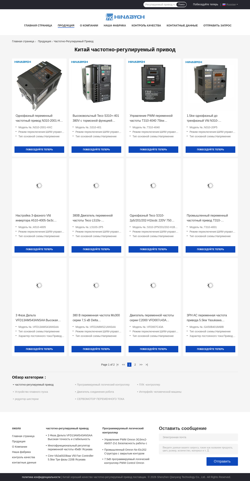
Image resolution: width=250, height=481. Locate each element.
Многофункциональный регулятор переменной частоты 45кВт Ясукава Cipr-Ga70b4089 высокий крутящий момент (70, 448)
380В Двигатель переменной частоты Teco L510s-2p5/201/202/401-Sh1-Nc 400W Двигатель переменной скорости (95, 218)
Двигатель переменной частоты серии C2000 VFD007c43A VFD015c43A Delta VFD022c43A (152, 318)
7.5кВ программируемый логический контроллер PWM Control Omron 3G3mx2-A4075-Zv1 (126, 462)
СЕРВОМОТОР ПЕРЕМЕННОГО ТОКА (100, 398)
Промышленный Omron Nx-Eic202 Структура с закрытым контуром (125, 451)
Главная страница (38, 25)
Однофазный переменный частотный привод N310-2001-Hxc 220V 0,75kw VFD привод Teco (39, 118)
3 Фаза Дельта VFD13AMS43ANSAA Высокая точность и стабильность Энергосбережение (37, 318)
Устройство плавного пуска (31, 391)
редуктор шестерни (27, 398)
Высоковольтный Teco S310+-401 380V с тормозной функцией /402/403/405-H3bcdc (96, 118)
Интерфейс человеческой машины (160, 391)
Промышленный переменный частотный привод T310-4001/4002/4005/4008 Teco (207, 218)
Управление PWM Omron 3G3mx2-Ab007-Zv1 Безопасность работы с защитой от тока (125, 442)
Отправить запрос (217, 25)
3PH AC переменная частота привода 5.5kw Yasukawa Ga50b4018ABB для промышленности (207, 318)
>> (140, 364)
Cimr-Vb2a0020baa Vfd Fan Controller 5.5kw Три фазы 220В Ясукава (70, 457)
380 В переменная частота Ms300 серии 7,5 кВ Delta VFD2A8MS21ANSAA (96, 318)
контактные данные (182, 25)
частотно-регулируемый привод (34, 384)
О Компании (89, 25)
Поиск (181, 4)
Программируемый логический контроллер (103, 384)
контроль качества (146, 25)
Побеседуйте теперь (205, 4)
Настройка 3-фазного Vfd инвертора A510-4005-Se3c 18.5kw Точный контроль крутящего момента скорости (36, 218)
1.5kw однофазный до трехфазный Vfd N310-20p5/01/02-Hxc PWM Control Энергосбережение (207, 118)
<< (123, 364)
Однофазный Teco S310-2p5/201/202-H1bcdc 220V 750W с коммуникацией (153, 218)
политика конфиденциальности (41, 477)
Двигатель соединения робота (95, 391)
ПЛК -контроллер (149, 384)
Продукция (66, 25)
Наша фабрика (115, 25)
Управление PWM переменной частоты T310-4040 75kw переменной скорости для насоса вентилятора (153, 118)
